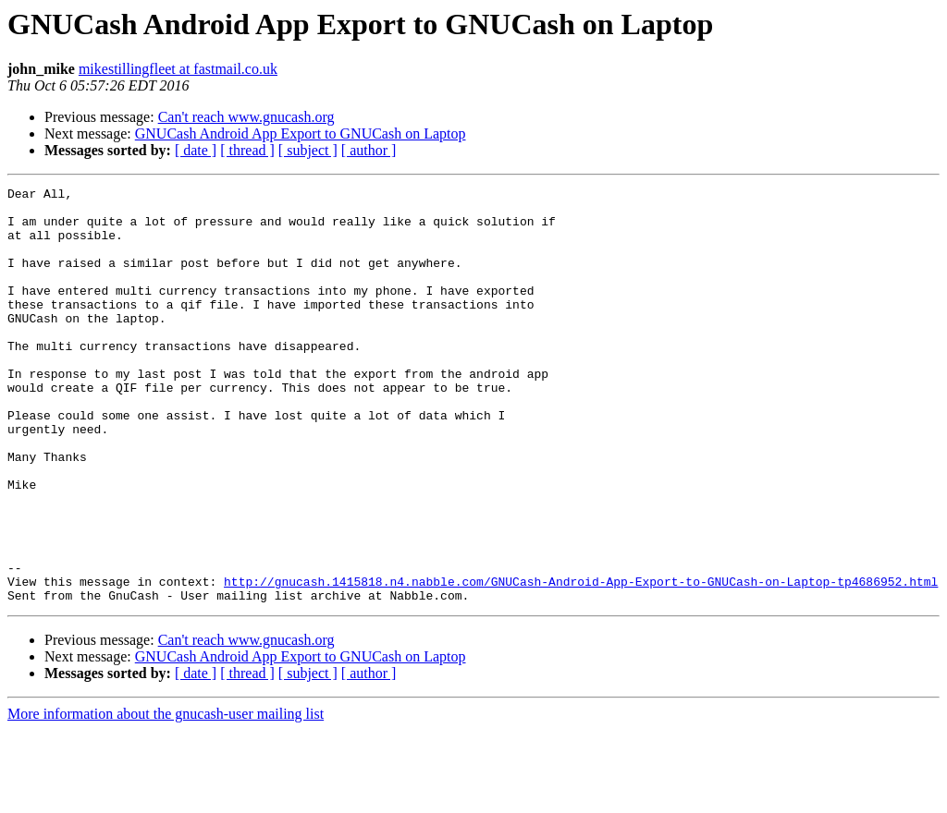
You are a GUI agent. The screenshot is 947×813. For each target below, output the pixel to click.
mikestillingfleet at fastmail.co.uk (178, 69)
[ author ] (369, 150)
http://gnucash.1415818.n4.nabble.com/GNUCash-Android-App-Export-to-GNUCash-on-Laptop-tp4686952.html (581, 661)
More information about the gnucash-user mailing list (165, 797)
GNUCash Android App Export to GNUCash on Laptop (300, 133)
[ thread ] (247, 150)
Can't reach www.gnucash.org (246, 117)
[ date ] (195, 150)
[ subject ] (308, 150)
